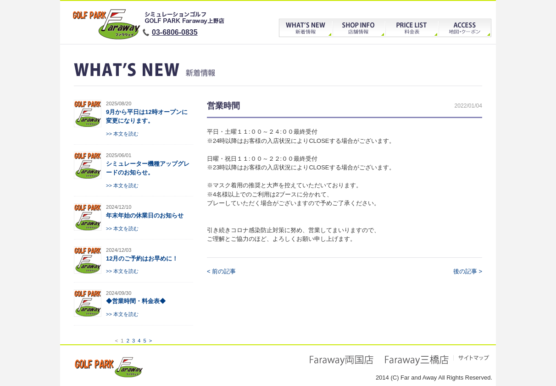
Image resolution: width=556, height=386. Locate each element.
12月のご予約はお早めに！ (142, 258)
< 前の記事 (221, 271)
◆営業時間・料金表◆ (136, 301)
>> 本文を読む (122, 133)
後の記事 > (467, 271)
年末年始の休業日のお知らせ (144, 215)
